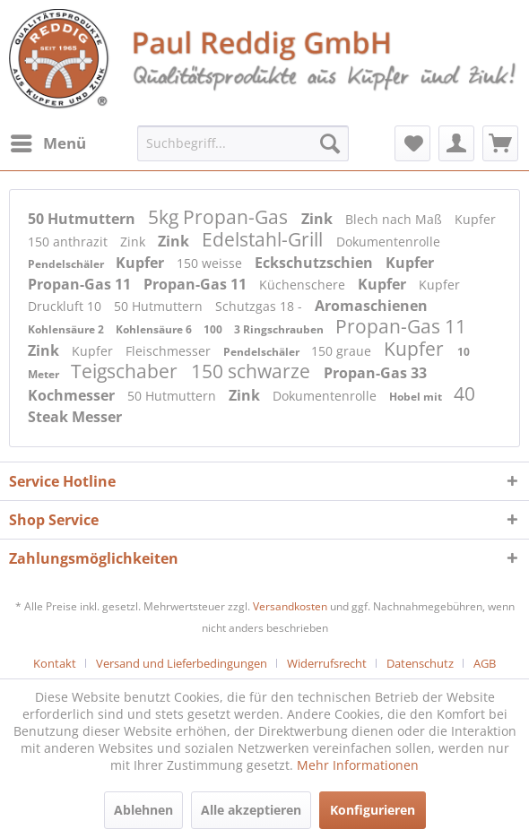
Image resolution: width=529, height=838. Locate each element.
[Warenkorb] (500, 143)
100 (214, 329)
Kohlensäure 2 (67, 329)
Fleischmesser (170, 350)
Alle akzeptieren (251, 809)
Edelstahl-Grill (264, 239)
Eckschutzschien (316, 262)
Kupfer (475, 219)
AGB (484, 663)
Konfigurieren (372, 809)
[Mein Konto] (456, 143)
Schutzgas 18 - (260, 306)
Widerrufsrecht (327, 663)
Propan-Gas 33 (375, 373)
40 (464, 393)
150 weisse (211, 263)
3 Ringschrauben (280, 329)
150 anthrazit (69, 241)
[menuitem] (47, 143)
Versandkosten (290, 606)
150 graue (343, 350)
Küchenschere (304, 284)
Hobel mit (417, 396)
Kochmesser (73, 395)
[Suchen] (330, 143)
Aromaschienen (371, 305)
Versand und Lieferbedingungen (181, 663)
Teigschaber (126, 371)
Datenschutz (420, 663)
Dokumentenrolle (388, 241)
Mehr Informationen (358, 764)
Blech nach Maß (395, 219)
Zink (318, 219)
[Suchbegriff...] (243, 143)
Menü (48, 141)
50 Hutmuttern (83, 219)
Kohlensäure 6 (155, 329)
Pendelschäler (67, 264)
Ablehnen (143, 809)
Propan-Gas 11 (81, 284)
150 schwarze (253, 371)
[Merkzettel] (412, 143)
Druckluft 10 (66, 306)
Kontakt (54, 663)
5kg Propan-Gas (220, 216)
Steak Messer (75, 417)
